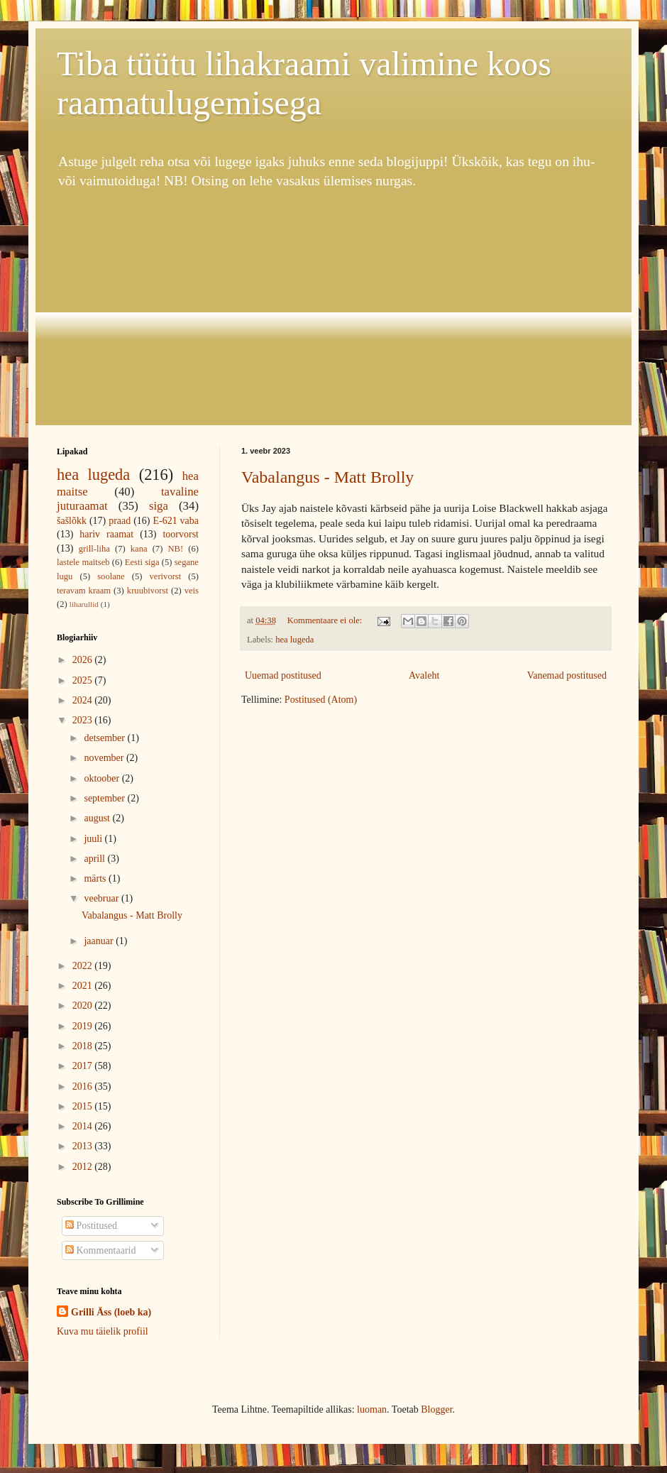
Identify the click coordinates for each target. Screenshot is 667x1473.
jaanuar (100, 941)
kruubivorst (147, 591)
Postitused (91, 1225)
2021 (83, 985)
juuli (94, 838)
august (98, 818)
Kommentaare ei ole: (326, 620)
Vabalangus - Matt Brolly (327, 477)
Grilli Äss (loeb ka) (111, 1312)
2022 (83, 965)
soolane (110, 576)
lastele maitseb (83, 562)
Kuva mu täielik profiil (102, 1331)
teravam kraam (84, 591)
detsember (105, 738)
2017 (83, 1066)
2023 (83, 720)
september (105, 798)
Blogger (436, 1409)
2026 (83, 660)
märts (96, 878)
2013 (83, 1146)
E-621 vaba (176, 520)
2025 (83, 680)
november (105, 757)
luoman (372, 1409)
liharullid (84, 604)
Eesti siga (142, 562)
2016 (83, 1086)
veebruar (102, 898)
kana (139, 549)
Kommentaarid (100, 1250)
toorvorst (180, 534)
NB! (175, 549)
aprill (95, 858)
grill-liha (94, 549)
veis (191, 591)
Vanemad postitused (567, 675)
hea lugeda (294, 640)
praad (120, 520)
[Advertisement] (333, 308)
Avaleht (424, 675)
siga (158, 506)
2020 (83, 1005)
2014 (83, 1126)
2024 (83, 700)
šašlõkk (72, 520)
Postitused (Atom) (321, 699)
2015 (83, 1106)
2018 (83, 1046)
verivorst (166, 576)
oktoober (102, 778)
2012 (83, 1166)
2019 (83, 1026)
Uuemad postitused (283, 675)
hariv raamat (106, 534)
